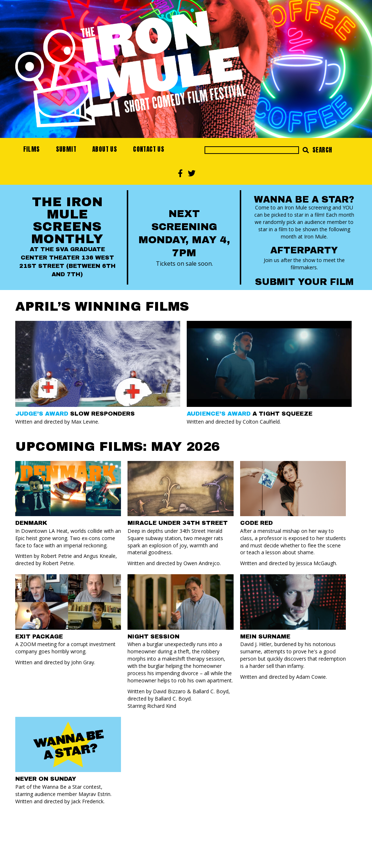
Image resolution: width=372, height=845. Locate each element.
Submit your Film (304, 282)
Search (317, 150)
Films (31, 149)
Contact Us (148, 149)
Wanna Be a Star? (304, 199)
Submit (66, 149)
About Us (104, 149)
